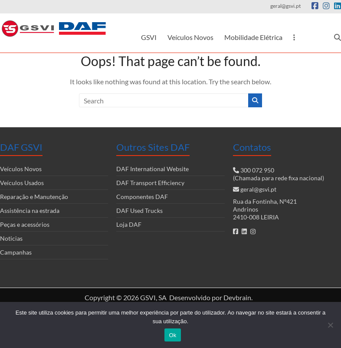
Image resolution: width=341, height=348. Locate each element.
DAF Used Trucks (139, 210)
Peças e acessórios (24, 224)
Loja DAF (128, 224)
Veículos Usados (22, 182)
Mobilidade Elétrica (253, 37)
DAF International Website (152, 168)
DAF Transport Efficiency (150, 182)
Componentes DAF (142, 196)
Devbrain (237, 297)
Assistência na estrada (29, 210)
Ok (172, 335)
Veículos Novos (190, 37)
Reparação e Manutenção (34, 196)
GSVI (149, 37)
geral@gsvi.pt (258, 189)
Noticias (11, 238)
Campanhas (16, 252)
